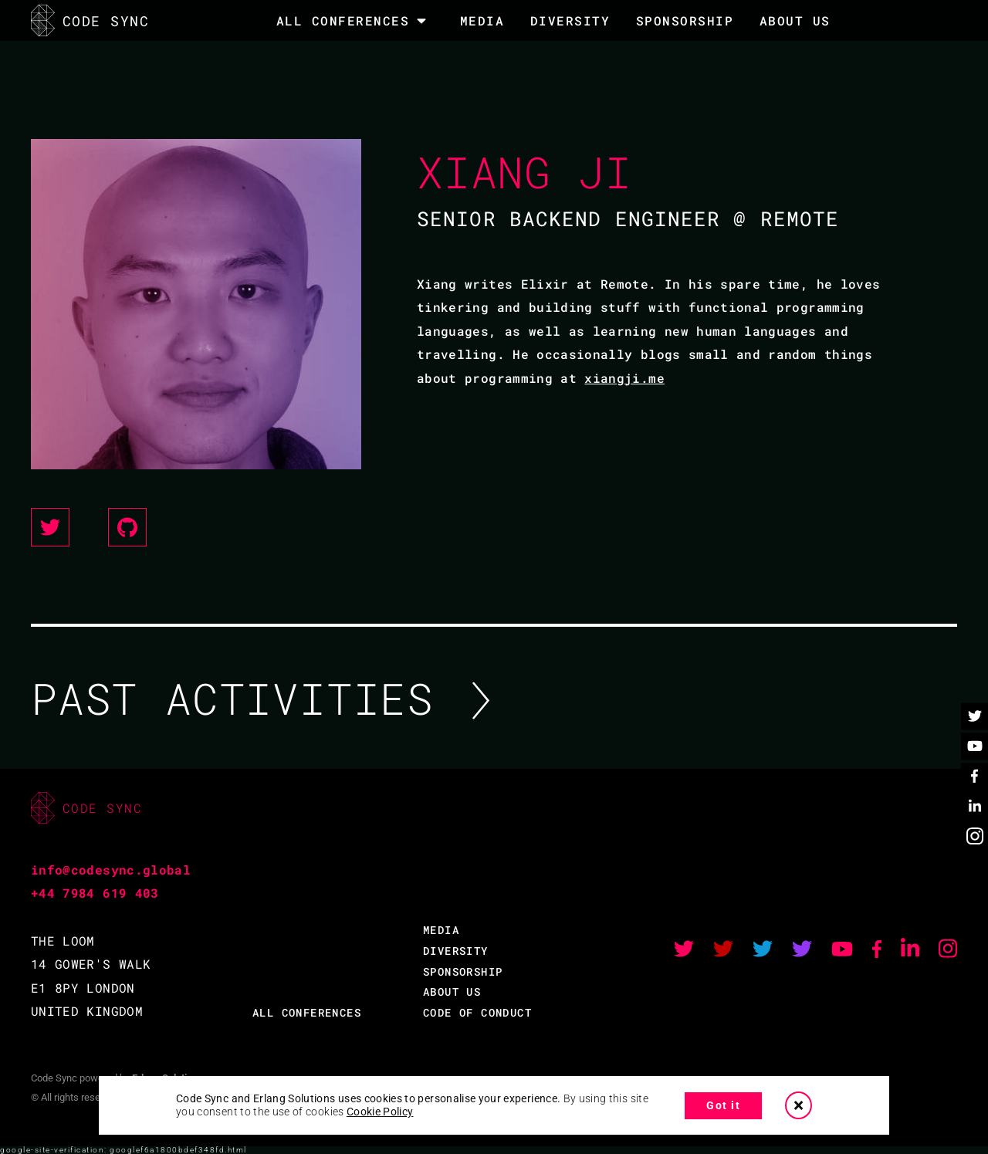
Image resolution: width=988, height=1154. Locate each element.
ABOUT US (452, 991)
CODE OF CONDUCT (477, 1012)
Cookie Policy (380, 1111)
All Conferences (343, 21)
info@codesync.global (111, 869)
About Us (795, 20)
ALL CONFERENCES (306, 1012)
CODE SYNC (90, 20)
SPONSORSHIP (685, 20)
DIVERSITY (570, 20)
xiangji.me (624, 378)
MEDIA (482, 20)
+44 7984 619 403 (95, 893)
